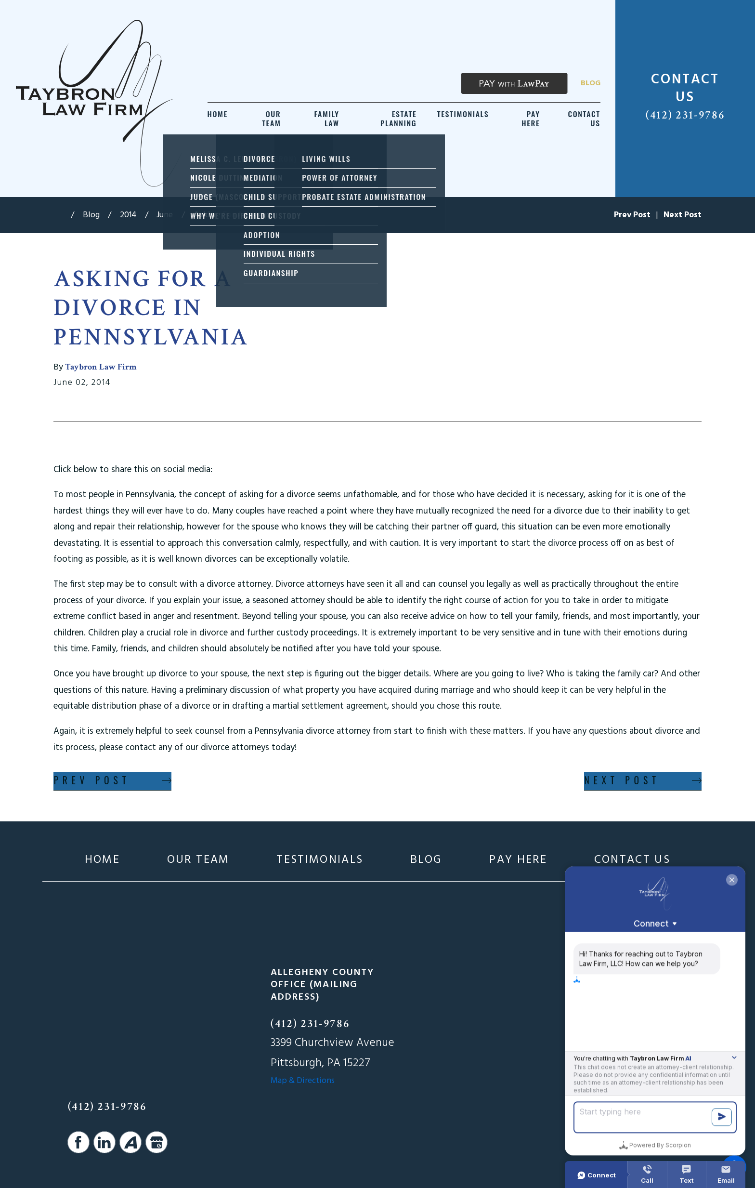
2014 (128, 215)
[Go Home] (61, 215)
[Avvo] (130, 1142)
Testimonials (319, 860)
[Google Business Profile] (156, 1142)
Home (102, 860)
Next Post (622, 780)
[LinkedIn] (104, 1142)
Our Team (198, 860)
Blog (590, 83)
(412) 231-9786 (685, 115)
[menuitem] (218, 119)
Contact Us (632, 860)
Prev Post (91, 780)
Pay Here (518, 860)
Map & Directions (303, 1081)
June (164, 215)
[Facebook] (78, 1142)
